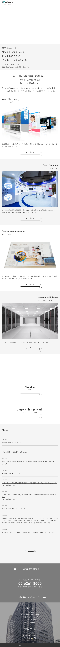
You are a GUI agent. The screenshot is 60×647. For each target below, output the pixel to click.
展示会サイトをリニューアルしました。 (14, 473)
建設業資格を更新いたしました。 (12, 442)
